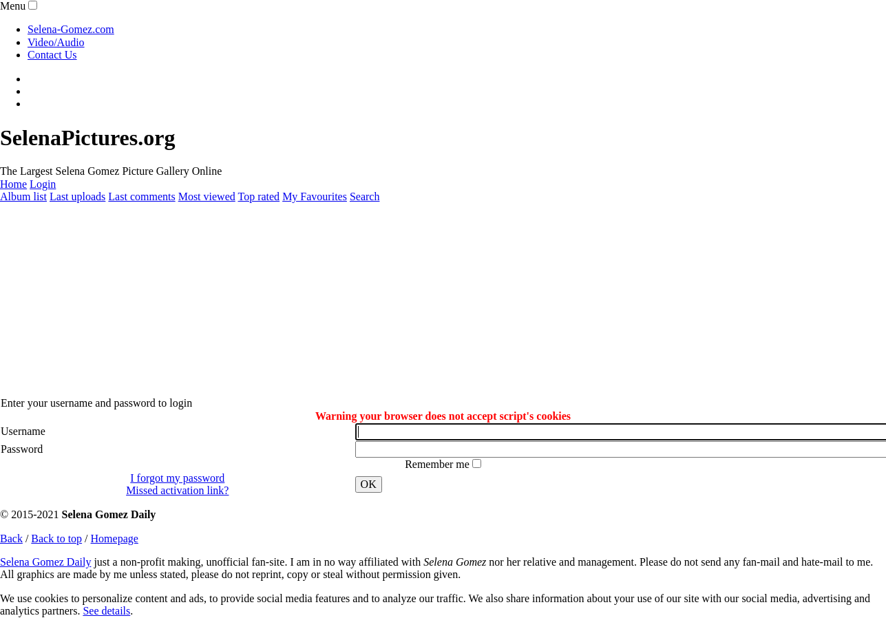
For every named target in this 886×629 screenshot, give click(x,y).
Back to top (56, 538)
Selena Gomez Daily (45, 562)
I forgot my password (177, 478)
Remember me (438, 464)
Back (11, 538)
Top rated (258, 196)
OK (369, 484)
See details (106, 611)
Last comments (141, 196)
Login (43, 184)
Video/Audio (56, 42)
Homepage (114, 538)
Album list (23, 196)
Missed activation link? (177, 490)
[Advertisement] (413, 300)
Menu (12, 6)
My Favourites (314, 196)
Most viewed (206, 196)
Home (13, 184)
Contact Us (52, 55)
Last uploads (77, 196)
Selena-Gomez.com (71, 29)
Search (365, 196)
